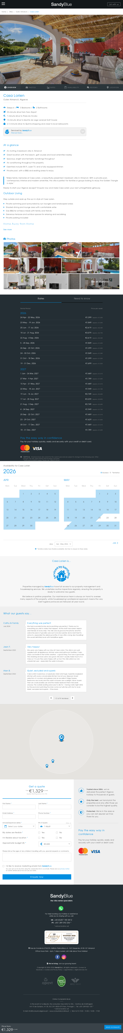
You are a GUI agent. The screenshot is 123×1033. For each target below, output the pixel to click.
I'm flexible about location (15, 837)
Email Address (8, 813)
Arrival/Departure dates (12, 823)
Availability (71, 87)
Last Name (43, 803)
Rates (51, 87)
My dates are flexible (13, 832)
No (59, 832)
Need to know (82, 298)
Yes (41, 832)
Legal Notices (69, 970)
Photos (31, 87)
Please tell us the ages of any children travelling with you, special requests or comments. (36, 851)
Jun (115, 543)
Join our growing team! (61, 964)
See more (7, 229)
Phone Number (44, 813)
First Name (7, 803)
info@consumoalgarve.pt (38, 1012)
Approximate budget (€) (14, 843)
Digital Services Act (83, 970)
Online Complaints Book (61, 1000)
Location (113, 87)
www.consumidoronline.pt (59, 1012)
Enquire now (37, 877)
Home (4, 12)
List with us (114, 4)
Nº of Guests (43, 823)
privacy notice (64, 869)
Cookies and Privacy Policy (52, 970)
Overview (10, 87)
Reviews (92, 87)
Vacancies (36, 970)
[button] (61, 738)
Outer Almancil (21, 12)
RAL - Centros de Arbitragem (82, 1005)
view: (51, 544)
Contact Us (82, 968)
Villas (11, 12)
